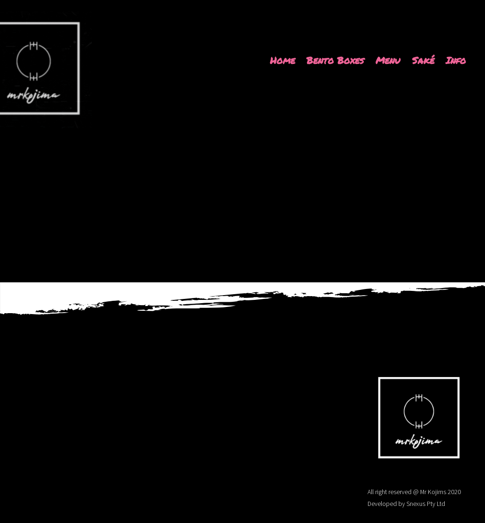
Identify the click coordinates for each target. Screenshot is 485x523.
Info (456, 60)
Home (282, 60)
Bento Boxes (335, 60)
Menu (388, 60)
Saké (423, 60)
